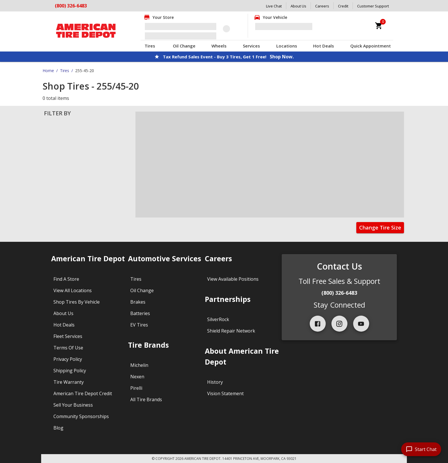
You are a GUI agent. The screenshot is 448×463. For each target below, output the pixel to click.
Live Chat (274, 6)
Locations (286, 46)
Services (251, 46)
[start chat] (421, 449)
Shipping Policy (69, 370)
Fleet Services (67, 336)
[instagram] (339, 324)
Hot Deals (323, 46)
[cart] (379, 26)
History (215, 382)
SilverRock (218, 319)
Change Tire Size (380, 227)
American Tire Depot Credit (82, 393)
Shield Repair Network (231, 331)
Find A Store (66, 279)
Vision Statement (225, 393)
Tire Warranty (68, 382)
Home (48, 70)
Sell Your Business (73, 405)
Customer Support (373, 6)
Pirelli (136, 388)
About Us (298, 6)
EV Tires (139, 325)
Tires (150, 46)
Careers (322, 6)
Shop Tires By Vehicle (76, 302)
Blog (58, 428)
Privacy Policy (67, 359)
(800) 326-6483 (339, 292)
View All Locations (72, 290)
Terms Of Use (68, 348)
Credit (343, 6)
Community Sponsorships (81, 416)
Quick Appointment (370, 46)
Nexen (137, 376)
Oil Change (184, 46)
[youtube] (361, 324)
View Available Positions (233, 279)
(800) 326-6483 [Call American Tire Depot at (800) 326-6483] (71, 6)
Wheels (219, 46)
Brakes (137, 302)
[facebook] (318, 324)
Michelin (139, 365)
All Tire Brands (146, 399)
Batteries (140, 313)
